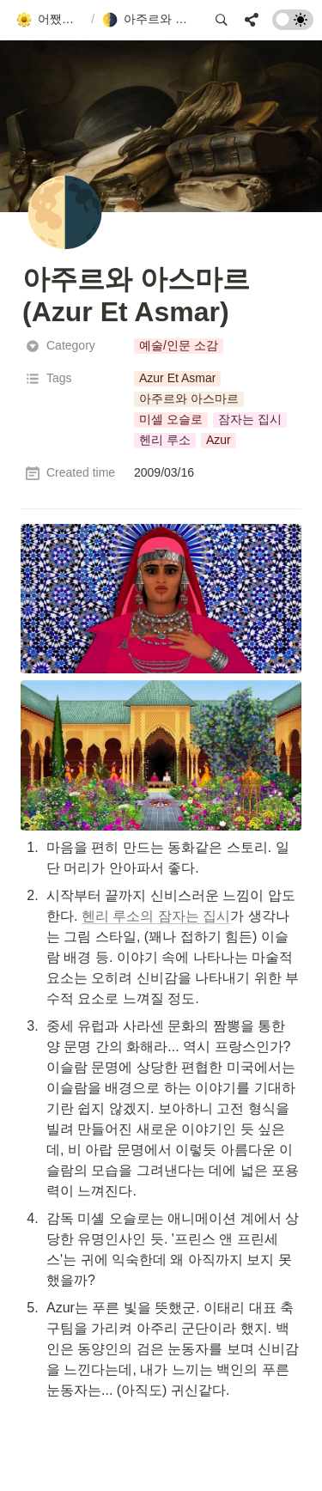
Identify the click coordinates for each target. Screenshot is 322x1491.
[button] (49, 19)
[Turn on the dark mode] (292, 25)
